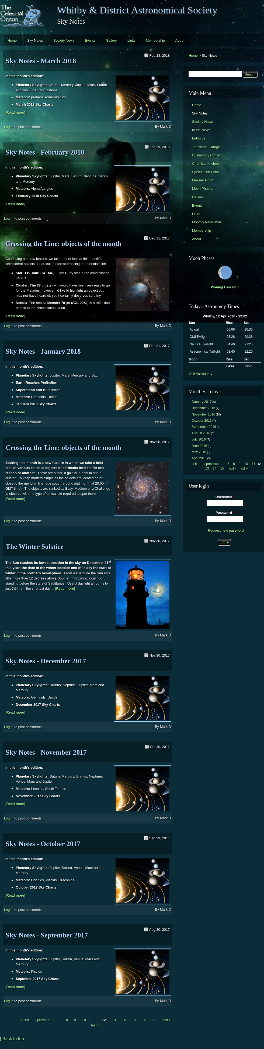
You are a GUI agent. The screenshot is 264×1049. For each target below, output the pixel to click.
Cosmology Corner (206, 155)
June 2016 (199, 446)
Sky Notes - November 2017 (46, 752)
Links (131, 40)
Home (12, 40)
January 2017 (201, 402)
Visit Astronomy (200, 374)
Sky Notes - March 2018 (41, 61)
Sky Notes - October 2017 (43, 844)
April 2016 (199, 458)
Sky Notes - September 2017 (47, 935)
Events (90, 40)
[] (15, 112)
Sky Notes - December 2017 (46, 661)
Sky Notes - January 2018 (43, 351)
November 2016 (203, 414)
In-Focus (199, 138)
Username (225, 497)
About (179, 40)
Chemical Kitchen (205, 164)
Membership (155, 40)
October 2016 (201, 421)
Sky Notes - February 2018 (45, 152)
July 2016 (199, 439)
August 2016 (201, 433)
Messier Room (203, 180)
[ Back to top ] (13, 1038)
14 (124, 1020)
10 (84, 1020)
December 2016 (203, 408)
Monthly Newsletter (206, 222)
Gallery (111, 40)
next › (165, 1020)
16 (144, 1020)
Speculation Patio (205, 172)
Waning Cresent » (224, 287)
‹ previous (42, 1020)
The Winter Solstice (35, 546)
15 (134, 1020)
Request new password (226, 530)
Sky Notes (35, 40)
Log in (8, 127)
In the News (201, 130)
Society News (63, 40)
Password (225, 513)
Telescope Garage (206, 147)
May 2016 (199, 452)
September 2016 (204, 427)
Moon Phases (202, 189)
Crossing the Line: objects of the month (63, 244)
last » (95, 1025)
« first (24, 1020)
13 (114, 1020)
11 (94, 1020)
